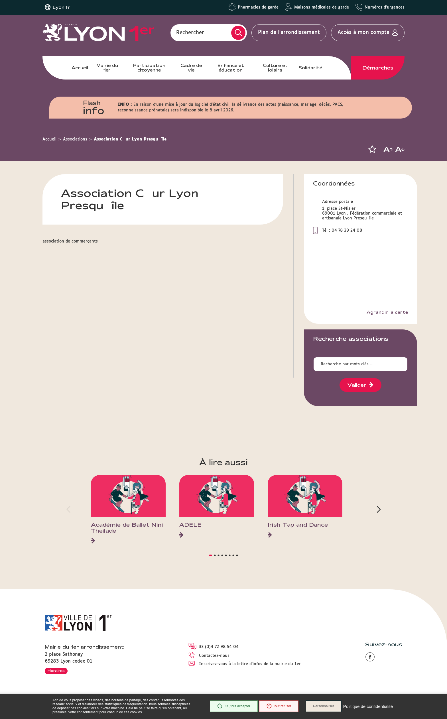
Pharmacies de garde (258, 7)
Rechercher (190, 32)
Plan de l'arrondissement (289, 32)
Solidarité (310, 67)
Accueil (80, 67)
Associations (75, 139)
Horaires (56, 671)
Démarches (378, 67)
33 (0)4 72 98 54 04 (219, 647)
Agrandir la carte (387, 312)
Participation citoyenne (149, 67)
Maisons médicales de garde (321, 7)
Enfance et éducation (231, 67)
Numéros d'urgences (385, 7)
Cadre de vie (191, 67)
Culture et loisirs (275, 67)
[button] (372, 149)
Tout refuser (279, 706)
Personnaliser (323, 706)
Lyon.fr (61, 7)
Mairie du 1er (107, 67)
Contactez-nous (214, 656)
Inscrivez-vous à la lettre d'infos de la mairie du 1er (250, 664)
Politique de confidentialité (368, 706)
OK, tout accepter (233, 706)
